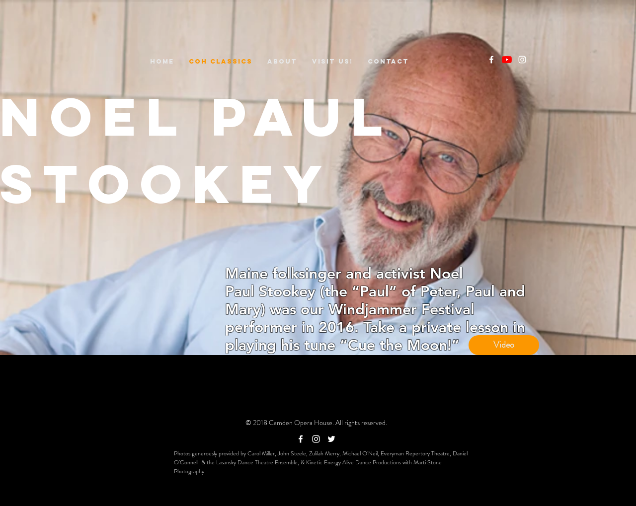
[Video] (504, 345)
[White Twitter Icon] (331, 439)
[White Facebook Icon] (491, 60)
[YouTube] (507, 60)
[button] (282, 61)
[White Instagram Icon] (522, 60)
